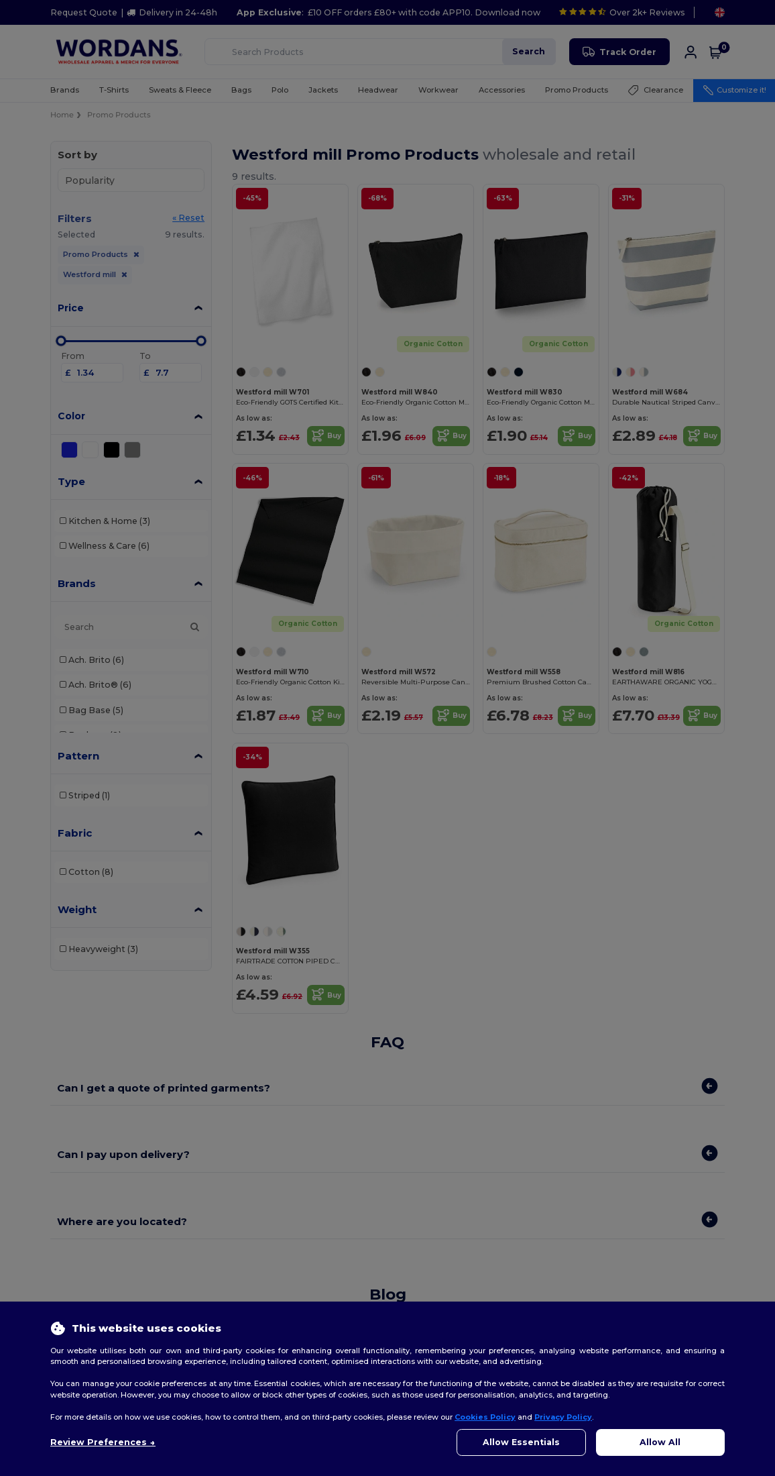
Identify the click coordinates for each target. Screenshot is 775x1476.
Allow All (660, 1442)
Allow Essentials (521, 1442)
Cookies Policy (485, 1417)
